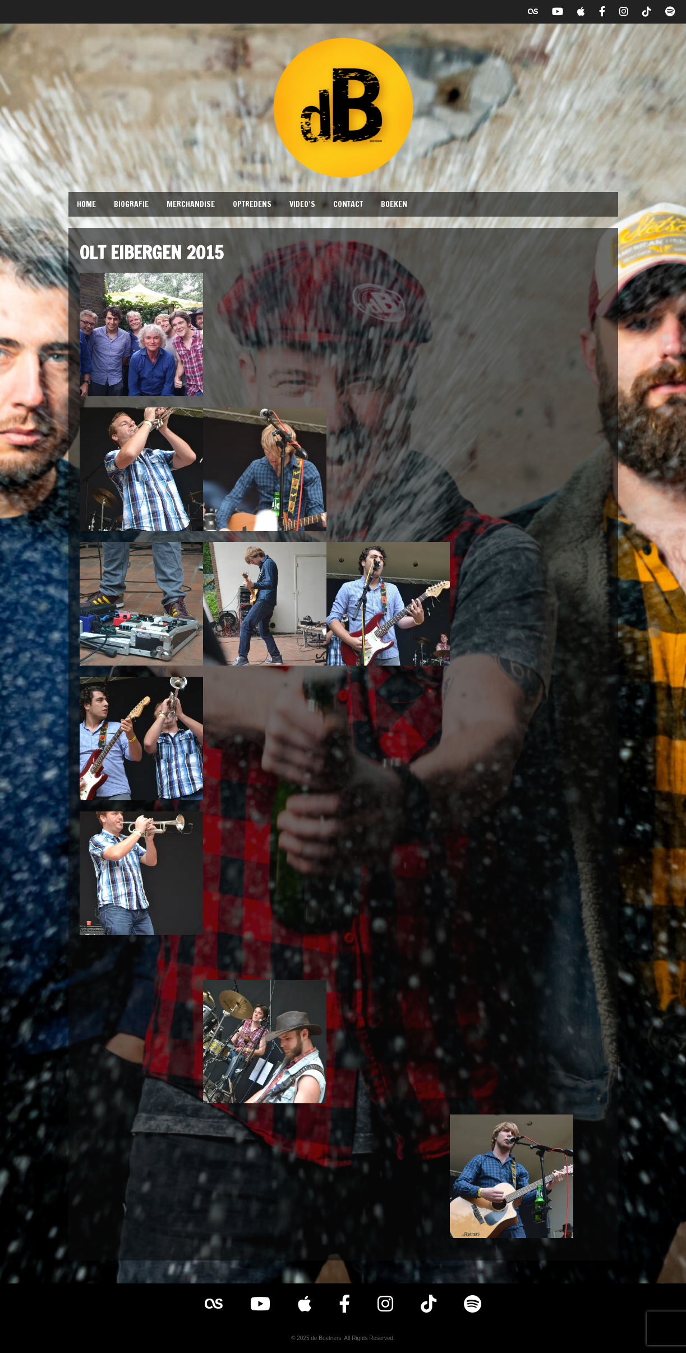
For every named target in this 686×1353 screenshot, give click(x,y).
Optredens (252, 204)
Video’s (302, 204)
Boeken (394, 204)
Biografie (131, 204)
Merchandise (191, 204)
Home (86, 204)
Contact (348, 204)
